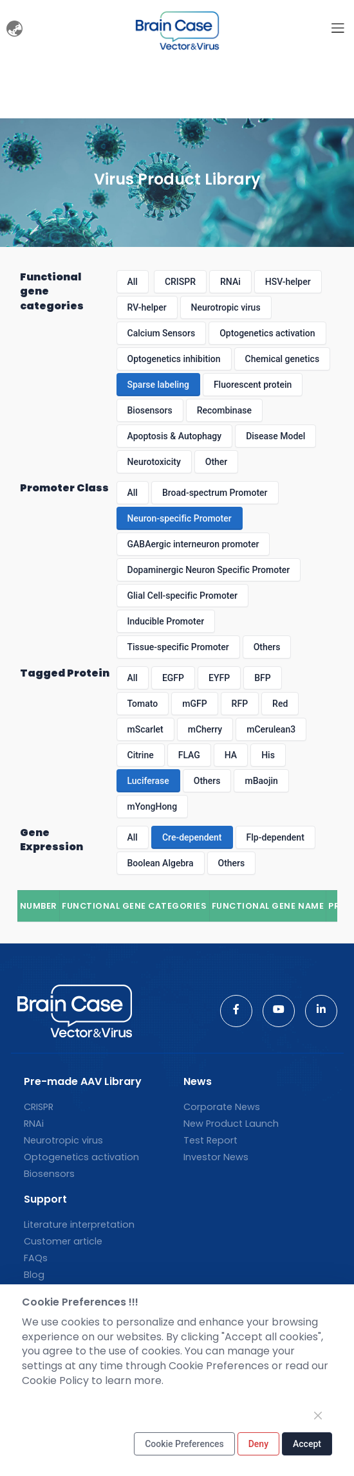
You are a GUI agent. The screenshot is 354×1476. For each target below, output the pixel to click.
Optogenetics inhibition (174, 359)
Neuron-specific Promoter (179, 518)
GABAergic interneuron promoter (193, 544)
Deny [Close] (258, 1444)
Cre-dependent (192, 837)
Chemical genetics (282, 359)
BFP (262, 678)
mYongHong (152, 806)
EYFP (219, 678)
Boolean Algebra (160, 863)
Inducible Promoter (166, 621)
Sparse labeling (158, 384)
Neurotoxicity (154, 462)
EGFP (173, 678)
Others (267, 647)
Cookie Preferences (184, 1444)
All (132, 282)
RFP (240, 703)
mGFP (194, 703)
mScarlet (145, 729)
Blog (34, 1274)
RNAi (230, 282)
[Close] (318, 1415)
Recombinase (224, 410)
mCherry (205, 729)
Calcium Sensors (161, 333)
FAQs (36, 1258)
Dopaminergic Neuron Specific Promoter (208, 570)
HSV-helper (288, 282)
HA (231, 755)
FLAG (189, 755)
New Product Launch (231, 1123)
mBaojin (261, 781)
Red (280, 703)
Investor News (215, 1157)
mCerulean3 (271, 729)
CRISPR (180, 282)
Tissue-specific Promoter (178, 647)
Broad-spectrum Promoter (215, 492)
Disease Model (275, 436)
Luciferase (148, 781)
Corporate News (221, 1106)
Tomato (142, 703)
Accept (307, 1444)
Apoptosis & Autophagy (174, 436)
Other (216, 462)
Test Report (210, 1140)
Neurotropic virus (226, 307)
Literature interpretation (79, 1224)
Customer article (63, 1241)
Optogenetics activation (267, 333)
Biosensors (149, 410)
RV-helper (147, 307)
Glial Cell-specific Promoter (182, 595)
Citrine (140, 755)
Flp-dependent (275, 837)
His (268, 755)
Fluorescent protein (253, 384)
